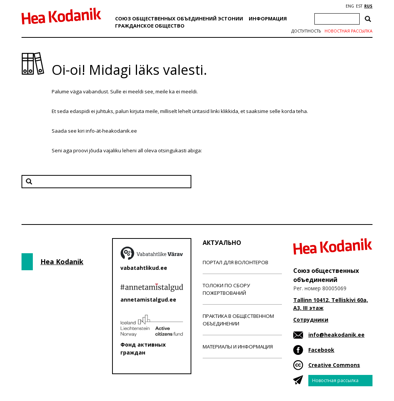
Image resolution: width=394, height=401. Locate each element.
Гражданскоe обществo (150, 25)
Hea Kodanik (61, 261)
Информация (268, 18)
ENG (350, 6)
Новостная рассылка (348, 31)
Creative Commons (334, 364)
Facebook (321, 349)
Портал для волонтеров (235, 262)
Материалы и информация (238, 346)
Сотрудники (310, 319)
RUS (368, 6)
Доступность (306, 31)
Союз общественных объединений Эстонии (179, 18)
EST (359, 6)
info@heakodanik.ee (336, 334)
